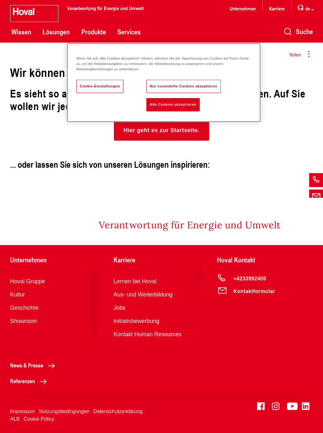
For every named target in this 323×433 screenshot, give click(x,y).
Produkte (93, 32)
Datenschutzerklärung (118, 411)
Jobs (120, 308)
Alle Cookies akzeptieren (173, 104)
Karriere (277, 8)
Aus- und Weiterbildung (143, 294)
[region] (164, 82)
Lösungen (56, 32)
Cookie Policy (39, 419)
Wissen (21, 32)
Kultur (17, 294)
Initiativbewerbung (136, 321)
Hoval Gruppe (27, 281)
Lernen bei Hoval (135, 281)
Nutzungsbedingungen (64, 411)
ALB (15, 419)
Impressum (22, 411)
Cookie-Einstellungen (100, 86)
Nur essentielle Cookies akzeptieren (183, 86)
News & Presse (34, 365)
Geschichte (24, 308)
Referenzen (30, 381)
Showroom (23, 321)
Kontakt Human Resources (147, 334)
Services (129, 32)
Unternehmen (243, 8)
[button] (161, 130)
